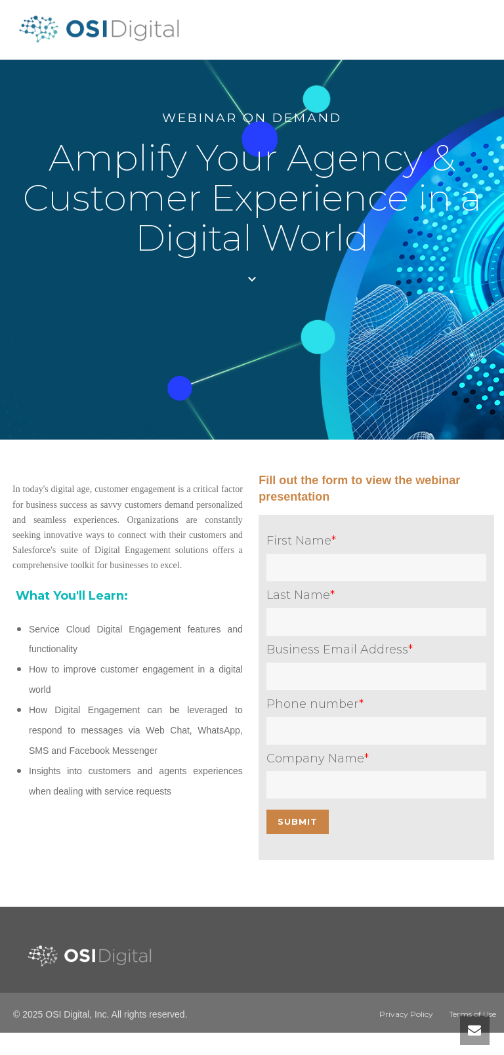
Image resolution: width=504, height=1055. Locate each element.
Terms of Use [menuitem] (472, 1014)
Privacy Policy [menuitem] (406, 1014)
